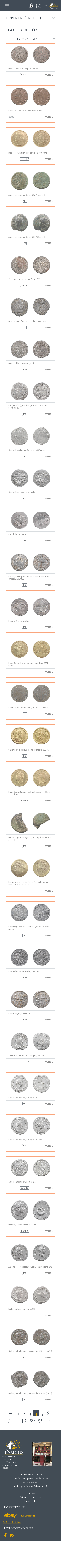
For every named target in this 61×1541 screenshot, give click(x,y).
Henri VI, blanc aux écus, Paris (21, 363)
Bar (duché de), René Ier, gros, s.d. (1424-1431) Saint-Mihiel (28, 406)
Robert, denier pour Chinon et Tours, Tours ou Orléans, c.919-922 (28, 577)
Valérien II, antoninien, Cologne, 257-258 (26, 1055)
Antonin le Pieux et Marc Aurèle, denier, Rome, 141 (30, 1267)
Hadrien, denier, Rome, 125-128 (22, 1225)
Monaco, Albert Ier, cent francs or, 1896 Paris (27, 153)
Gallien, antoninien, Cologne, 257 (23, 1097)
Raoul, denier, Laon (17, 534)
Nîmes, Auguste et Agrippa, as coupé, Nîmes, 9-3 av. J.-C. (29, 838)
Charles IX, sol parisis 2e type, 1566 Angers (26, 450)
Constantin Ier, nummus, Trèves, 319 (24, 279)
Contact (30, 1493)
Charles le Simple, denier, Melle (21, 492)
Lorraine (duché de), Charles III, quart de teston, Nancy (29, 927)
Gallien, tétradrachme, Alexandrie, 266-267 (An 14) (30, 1351)
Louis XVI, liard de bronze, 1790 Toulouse (26, 111)
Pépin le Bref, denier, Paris (19, 621)
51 (40, 1419)
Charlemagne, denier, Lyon (20, 1013)
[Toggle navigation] (7, 6)
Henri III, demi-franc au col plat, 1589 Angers (27, 321)
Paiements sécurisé (31, 1497)
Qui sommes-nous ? (30, 1474)
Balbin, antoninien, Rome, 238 (21, 1309)
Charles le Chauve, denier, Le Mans (23, 971)
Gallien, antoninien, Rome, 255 (22, 1182)
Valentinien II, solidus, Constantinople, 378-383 (28, 750)
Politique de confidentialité (30, 1486)
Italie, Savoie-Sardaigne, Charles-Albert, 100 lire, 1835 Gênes (29, 793)
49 (23, 1419)
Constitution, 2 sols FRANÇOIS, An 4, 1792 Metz (28, 707)
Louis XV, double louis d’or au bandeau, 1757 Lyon (28, 664)
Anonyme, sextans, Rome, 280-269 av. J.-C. (27, 237)
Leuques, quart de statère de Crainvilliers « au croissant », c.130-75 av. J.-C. (28, 883)
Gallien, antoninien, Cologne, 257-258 (25, 1140)
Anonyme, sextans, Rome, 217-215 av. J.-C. (27, 195)
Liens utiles (30, 1501)
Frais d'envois (31, 1482)
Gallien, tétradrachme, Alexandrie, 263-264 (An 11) (30, 1393)
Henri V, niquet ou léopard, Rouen (23, 68)
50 (32, 1419)
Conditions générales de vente (30, 1478)
